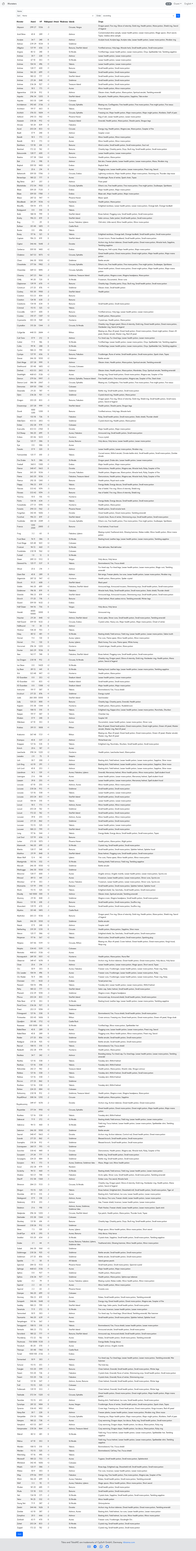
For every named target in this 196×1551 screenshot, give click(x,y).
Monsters (12, 3)
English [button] (187, 3)
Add (19, 1534)
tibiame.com (129, 1542)
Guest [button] (177, 3)
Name (19, 11)
